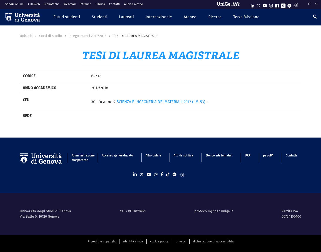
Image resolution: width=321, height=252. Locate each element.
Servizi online (14, 4)
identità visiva (133, 241)
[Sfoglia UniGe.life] (230, 4)
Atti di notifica (183, 155)
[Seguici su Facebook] (277, 4)
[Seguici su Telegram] (289, 4)
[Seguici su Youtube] (264, 4)
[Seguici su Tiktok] (283, 4)
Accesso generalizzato (117, 155)
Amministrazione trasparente (80, 157)
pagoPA (268, 155)
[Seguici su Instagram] (271, 4)
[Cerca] (315, 16)
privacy (181, 241)
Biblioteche (52, 4)
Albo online (153, 155)
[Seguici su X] (258, 4)
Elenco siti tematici (219, 155)
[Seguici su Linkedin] (252, 4)
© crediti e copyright (101, 241)
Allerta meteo (133, 4)
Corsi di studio (50, 35)
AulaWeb (34, 4)
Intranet (85, 4)
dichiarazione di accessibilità (213, 241)
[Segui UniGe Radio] (296, 4)
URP (247, 155)
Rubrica (100, 4)
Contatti (114, 4)
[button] (67, 17)
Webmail (70, 4)
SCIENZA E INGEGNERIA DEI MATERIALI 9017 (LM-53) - (162, 101)
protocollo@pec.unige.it (213, 211)
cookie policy (159, 241)
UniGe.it (26, 35)
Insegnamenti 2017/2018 (87, 35)
